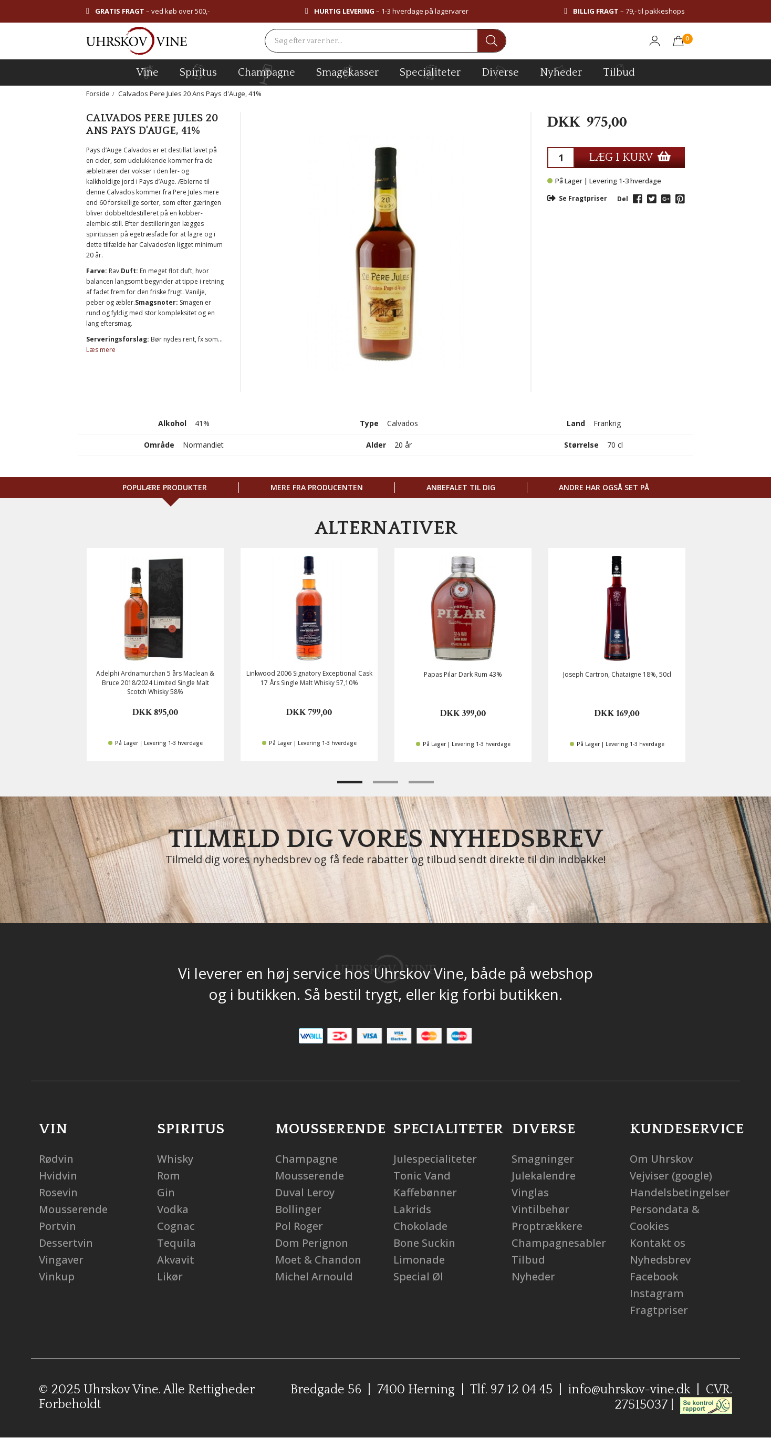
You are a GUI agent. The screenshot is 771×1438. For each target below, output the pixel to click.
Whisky (175, 1159)
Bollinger (298, 1209)
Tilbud (619, 71)
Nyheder (561, 71)
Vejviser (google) (671, 1175)
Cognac (176, 1226)
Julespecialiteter (435, 1159)
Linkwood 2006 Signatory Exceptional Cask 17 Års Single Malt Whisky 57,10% (309, 678)
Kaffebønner (425, 1192)
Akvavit (175, 1260)
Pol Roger (299, 1226)
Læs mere (101, 349)
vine (148, 72)
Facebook (654, 1276)
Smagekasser (347, 72)
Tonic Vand (422, 1175)
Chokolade (420, 1226)
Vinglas (530, 1192)
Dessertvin (66, 1243)
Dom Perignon (311, 1243)
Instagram (657, 1293)
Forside (98, 93)
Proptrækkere (547, 1226)
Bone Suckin (424, 1243)
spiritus (198, 72)
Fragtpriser (659, 1310)
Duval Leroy (305, 1192)
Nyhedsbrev (660, 1260)
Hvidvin (58, 1175)
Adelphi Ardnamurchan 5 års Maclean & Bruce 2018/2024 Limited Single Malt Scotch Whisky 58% (155, 682)
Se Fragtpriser (577, 198)
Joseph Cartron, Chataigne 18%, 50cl (617, 674)
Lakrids (412, 1209)
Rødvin (56, 1159)
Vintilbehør (540, 1209)
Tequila (176, 1243)
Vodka (173, 1209)
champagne (266, 74)
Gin (166, 1192)
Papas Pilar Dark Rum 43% (463, 674)
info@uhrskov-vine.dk (629, 1389)
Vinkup (57, 1276)
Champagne (306, 1159)
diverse (500, 72)
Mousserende (73, 1209)
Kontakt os (657, 1243)
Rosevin (58, 1192)
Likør (170, 1276)
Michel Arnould (314, 1276)
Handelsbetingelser (680, 1192)
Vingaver (61, 1260)
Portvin (57, 1226)
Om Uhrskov (661, 1159)
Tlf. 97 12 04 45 (511, 1389)
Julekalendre (544, 1175)
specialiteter (430, 72)
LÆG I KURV (630, 157)
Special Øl (418, 1276)
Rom (168, 1175)
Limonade (419, 1260)
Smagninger (543, 1159)
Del (622, 198)
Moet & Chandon (318, 1260)
